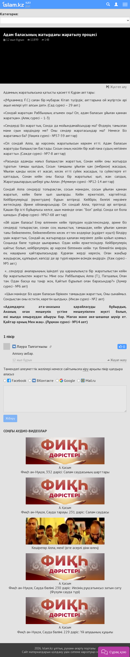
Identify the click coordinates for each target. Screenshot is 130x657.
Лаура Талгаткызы (29, 346)
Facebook (19, 380)
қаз (28, 2)
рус (28, 6)
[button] (122, 346)
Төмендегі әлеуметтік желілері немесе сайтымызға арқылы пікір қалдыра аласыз (63, 371)
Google (69, 380)
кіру (85, 369)
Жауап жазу (117, 360)
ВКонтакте (45, 380)
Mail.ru (90, 380)
